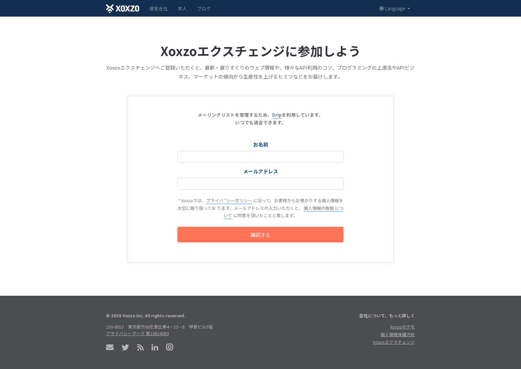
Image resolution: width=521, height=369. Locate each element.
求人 (182, 8)
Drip (277, 114)
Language (392, 8)
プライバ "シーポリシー (229, 200)
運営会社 (158, 8)
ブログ (204, 8)
